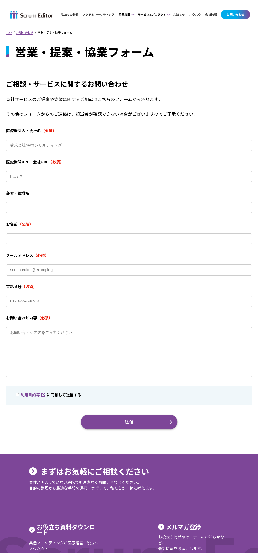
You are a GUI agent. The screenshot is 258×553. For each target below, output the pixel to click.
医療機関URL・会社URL (35, 162)
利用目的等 (33, 404)
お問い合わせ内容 (29, 318)
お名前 (19, 224)
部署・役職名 (17, 193)
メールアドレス (27, 255)
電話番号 (21, 286)
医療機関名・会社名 (31, 130)
